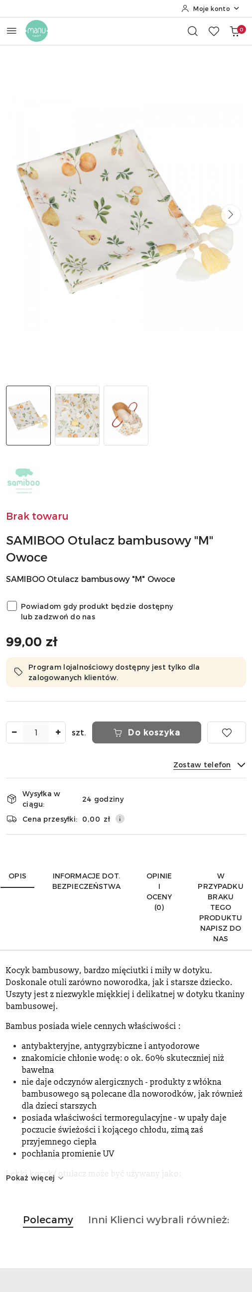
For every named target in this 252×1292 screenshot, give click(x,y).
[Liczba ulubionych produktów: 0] (213, 30)
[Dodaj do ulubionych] (226, 732)
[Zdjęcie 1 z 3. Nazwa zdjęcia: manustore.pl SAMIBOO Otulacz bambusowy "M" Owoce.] (28, 415)
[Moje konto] (210, 8)
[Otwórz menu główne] (11, 30)
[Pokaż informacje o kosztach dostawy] (120, 818)
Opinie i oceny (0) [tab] (159, 891)
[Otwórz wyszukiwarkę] (192, 30)
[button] (231, 215)
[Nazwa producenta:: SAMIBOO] (23, 479)
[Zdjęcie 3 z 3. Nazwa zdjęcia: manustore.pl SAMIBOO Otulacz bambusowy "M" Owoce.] (126, 415)
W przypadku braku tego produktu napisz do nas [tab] (220, 907)
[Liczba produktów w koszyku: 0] (234, 30)
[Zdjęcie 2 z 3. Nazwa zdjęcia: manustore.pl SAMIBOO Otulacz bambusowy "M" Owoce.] (77, 415)
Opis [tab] (17, 875)
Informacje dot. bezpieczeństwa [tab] (86, 880)
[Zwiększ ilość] (57, 732)
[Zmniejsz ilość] (13, 732)
